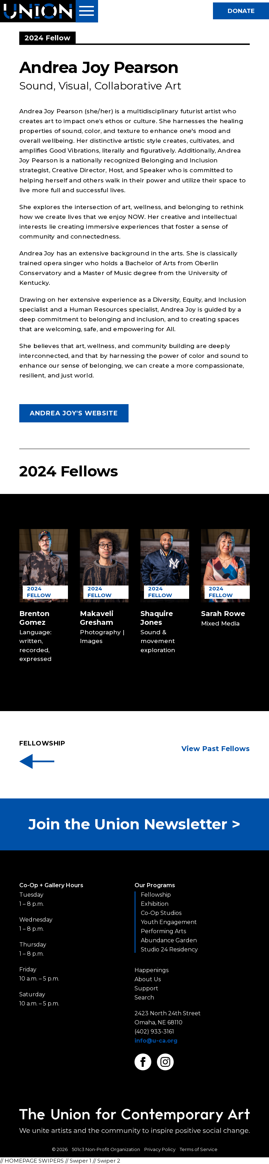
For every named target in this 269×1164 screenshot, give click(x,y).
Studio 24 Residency (169, 949)
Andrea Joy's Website (74, 413)
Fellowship (156, 894)
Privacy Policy (159, 1149)
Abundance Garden (169, 940)
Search (144, 997)
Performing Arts (163, 931)
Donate (241, 10)
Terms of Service (199, 1149)
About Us (147, 979)
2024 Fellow (39, 591)
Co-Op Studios (161, 913)
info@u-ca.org (156, 1040)
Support (146, 988)
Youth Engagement (169, 922)
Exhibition (154, 904)
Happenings (151, 970)
